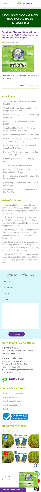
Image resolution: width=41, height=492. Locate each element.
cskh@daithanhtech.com (12, 372)
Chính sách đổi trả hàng (13, 405)
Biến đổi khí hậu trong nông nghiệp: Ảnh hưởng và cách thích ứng (20, 211)
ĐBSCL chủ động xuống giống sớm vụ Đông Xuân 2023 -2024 (20, 260)
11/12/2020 (14, 42)
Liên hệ (6, 409)
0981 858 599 (14, 367)
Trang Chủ (6, 32)
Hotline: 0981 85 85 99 (13, 490)
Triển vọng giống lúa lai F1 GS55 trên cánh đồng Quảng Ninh (19, 235)
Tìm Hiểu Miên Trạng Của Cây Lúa (17, 165)
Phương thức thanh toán (13, 393)
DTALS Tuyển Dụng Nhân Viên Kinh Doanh (21, 135)
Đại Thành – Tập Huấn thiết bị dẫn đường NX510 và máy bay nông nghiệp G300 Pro (20, 223)
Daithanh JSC (16, 476)
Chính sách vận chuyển (13, 401)
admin (5, 42)
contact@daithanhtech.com (21, 370)
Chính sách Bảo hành (12, 397)
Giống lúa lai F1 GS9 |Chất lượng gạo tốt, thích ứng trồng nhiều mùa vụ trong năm (20, 247)
